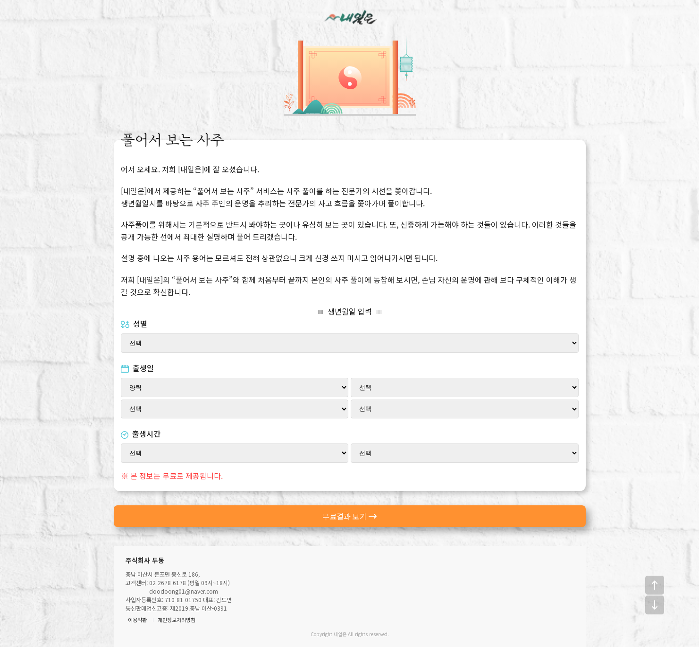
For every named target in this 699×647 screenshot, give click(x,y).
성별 (134, 323)
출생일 (137, 368)
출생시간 (140, 433)
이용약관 (137, 619)
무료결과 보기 (349, 516)
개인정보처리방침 (176, 619)
